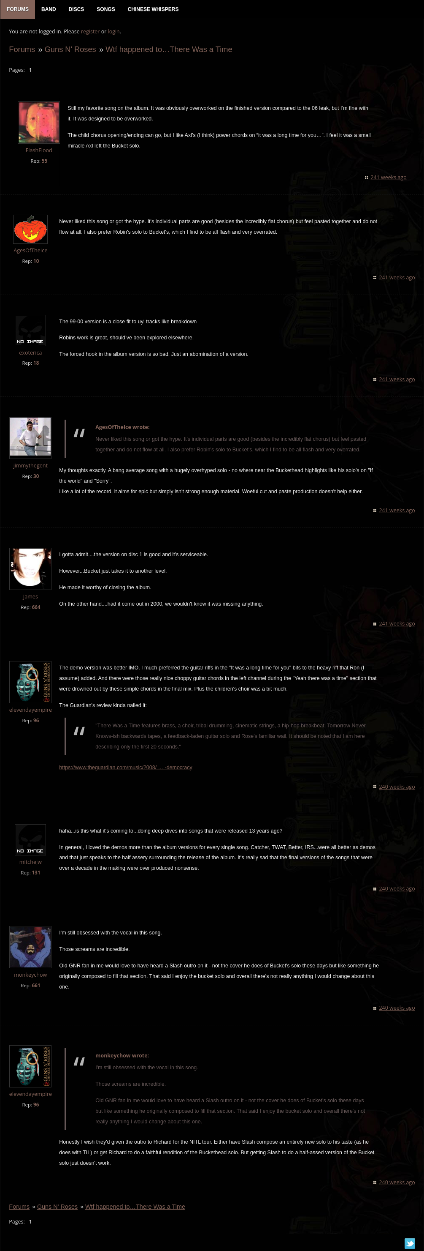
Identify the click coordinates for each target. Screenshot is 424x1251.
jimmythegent (30, 466)
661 (36, 986)
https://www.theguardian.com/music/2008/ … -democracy (125, 767)
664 (36, 607)
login (113, 32)
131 (36, 872)
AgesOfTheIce (30, 250)
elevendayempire (30, 710)
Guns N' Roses (70, 49)
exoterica (30, 352)
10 (36, 261)
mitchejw (30, 862)
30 (36, 476)
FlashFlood (39, 150)
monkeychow (30, 975)
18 (36, 363)
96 (36, 721)
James (30, 597)
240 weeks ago (397, 786)
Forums (22, 49)
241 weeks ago (389, 177)
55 (44, 161)
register (90, 32)
